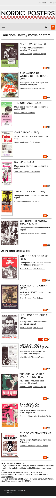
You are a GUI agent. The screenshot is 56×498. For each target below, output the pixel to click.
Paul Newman (29, 113)
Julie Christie (34, 172)
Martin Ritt (18, 113)
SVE (54, 3)
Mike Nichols (25, 357)
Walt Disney (48, 479)
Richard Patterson (27, 446)
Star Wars (5, 481)
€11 (46, 156)
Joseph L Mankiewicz (29, 416)
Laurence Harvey (37, 88)
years (3, 470)
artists (37, 468)
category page (7, 477)
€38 (46, 245)
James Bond (37, 479)
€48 (46, 97)
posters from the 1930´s (21, 481)
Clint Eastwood (39, 268)
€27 (46, 68)
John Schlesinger (21, 172)
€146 (46, 280)
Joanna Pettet (40, 233)
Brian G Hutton (26, 54)
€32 (46, 428)
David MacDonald (21, 142)
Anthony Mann (20, 201)
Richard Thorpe (25, 387)
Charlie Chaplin (41, 446)
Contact (42, 3)
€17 (46, 127)
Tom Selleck (38, 298)
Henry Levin (25, 88)
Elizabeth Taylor (39, 54)
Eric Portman (35, 142)
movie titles (46, 468)
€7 (47, 339)
